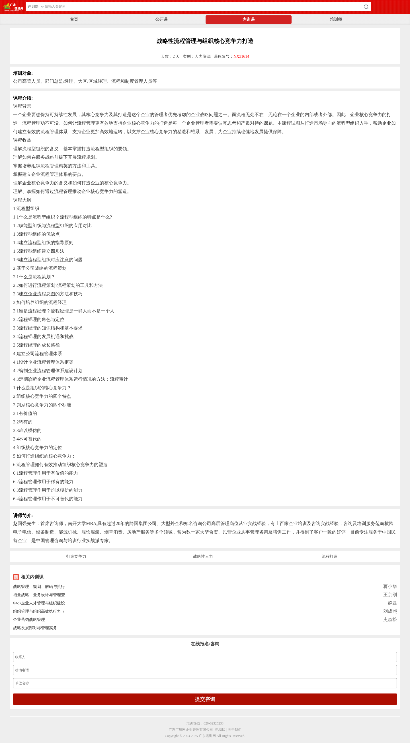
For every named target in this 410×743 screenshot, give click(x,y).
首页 (74, 19)
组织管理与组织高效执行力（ (39, 611)
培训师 (336, 19)
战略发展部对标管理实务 (35, 628)
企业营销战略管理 (29, 620)
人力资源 (203, 56)
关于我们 (234, 730)
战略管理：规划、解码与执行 (39, 586)
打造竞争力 (76, 556)
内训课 (249, 19)
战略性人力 (203, 556)
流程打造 (330, 556)
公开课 (161, 19)
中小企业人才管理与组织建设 (39, 603)
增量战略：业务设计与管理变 (39, 595)
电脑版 (220, 730)
